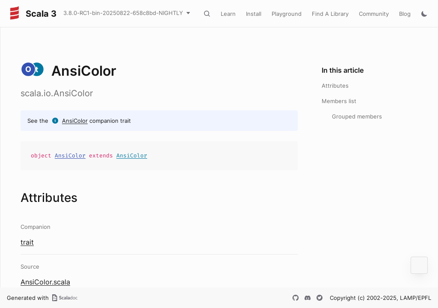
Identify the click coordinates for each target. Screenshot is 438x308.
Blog (405, 13)
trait (27, 242)
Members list (339, 101)
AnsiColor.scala (45, 282)
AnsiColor (75, 120)
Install (253, 13)
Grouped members (357, 116)
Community (374, 13)
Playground (287, 13)
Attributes (335, 85)
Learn (228, 13)
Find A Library (330, 13)
